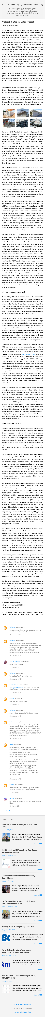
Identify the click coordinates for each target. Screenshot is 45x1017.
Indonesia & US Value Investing (22, 4)
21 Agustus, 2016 (15, 692)
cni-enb (12, 798)
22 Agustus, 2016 (15, 704)
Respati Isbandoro (17, 688)
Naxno (12, 698)
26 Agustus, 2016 (15, 738)
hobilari (12, 785)
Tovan (12, 744)
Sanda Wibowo (14, 685)
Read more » (38, 844)
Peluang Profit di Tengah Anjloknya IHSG (18, 927)
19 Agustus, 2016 (15, 655)
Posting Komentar (9, 811)
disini (14, 617)
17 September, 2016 (16, 792)
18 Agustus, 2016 (15, 635)
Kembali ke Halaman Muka (22, 1012)
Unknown (12, 627)
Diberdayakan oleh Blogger (22, 1004)
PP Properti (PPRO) (28, 354)
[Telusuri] (42, 5)
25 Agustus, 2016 (15, 716)
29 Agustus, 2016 (15, 779)
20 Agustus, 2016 (15, 679)
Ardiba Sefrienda (15, 661)
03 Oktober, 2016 (15, 806)
